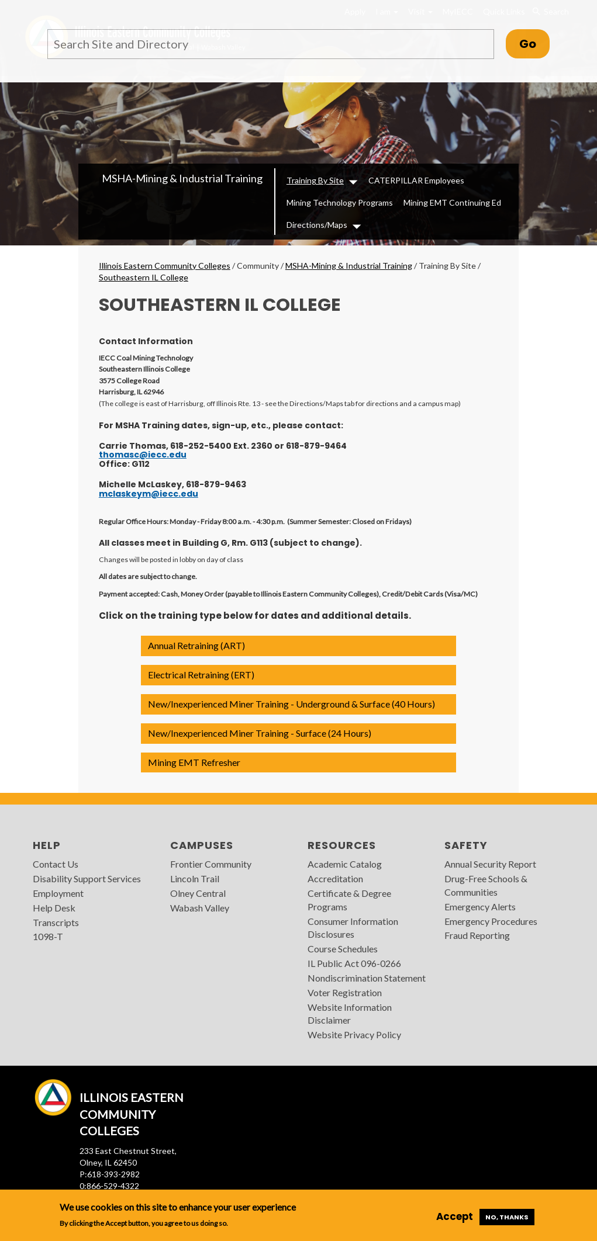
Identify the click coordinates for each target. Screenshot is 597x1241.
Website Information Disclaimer (350, 1013)
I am (386, 11)
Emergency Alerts (480, 906)
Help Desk (54, 907)
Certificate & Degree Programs (349, 900)
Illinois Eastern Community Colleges (164, 266)
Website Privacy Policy (354, 1034)
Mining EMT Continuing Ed (452, 202)
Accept (454, 1216)
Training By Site (315, 180)
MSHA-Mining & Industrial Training (182, 178)
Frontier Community (210, 863)
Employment (58, 893)
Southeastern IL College (143, 277)
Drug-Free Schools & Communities (485, 885)
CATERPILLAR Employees (416, 180)
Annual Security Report (490, 863)
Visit (420, 11)
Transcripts (56, 922)
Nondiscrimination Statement (367, 977)
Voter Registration (345, 992)
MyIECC (458, 11)
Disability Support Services (87, 878)
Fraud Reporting (477, 935)
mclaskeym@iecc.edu (148, 494)
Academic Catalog (345, 863)
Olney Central (198, 893)
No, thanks (507, 1217)
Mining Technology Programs (340, 202)
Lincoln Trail (194, 878)
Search (551, 11)
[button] (298, 646)
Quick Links (504, 11)
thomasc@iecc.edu (143, 454)
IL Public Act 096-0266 (354, 963)
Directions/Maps (317, 225)
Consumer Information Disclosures (353, 928)
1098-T (48, 936)
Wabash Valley (199, 907)
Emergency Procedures (490, 921)
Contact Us (55, 863)
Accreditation (335, 878)
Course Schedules (343, 948)
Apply (354, 11)
